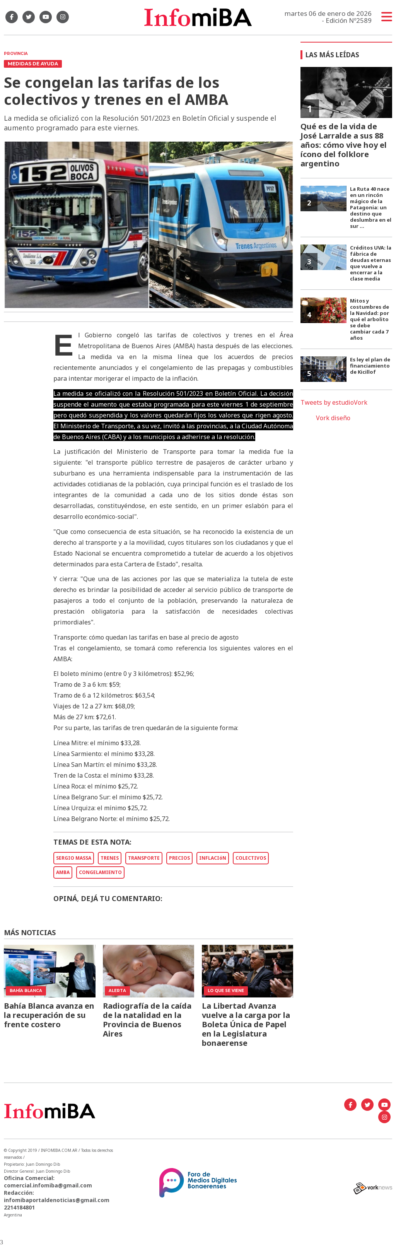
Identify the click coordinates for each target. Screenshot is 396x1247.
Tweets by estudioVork (333, 402)
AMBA (63, 872)
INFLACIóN (212, 858)
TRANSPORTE (144, 858)
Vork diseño (333, 418)
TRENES (110, 858)
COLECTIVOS (251, 858)
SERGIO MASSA (73, 858)
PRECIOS (179, 858)
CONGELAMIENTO (100, 872)
